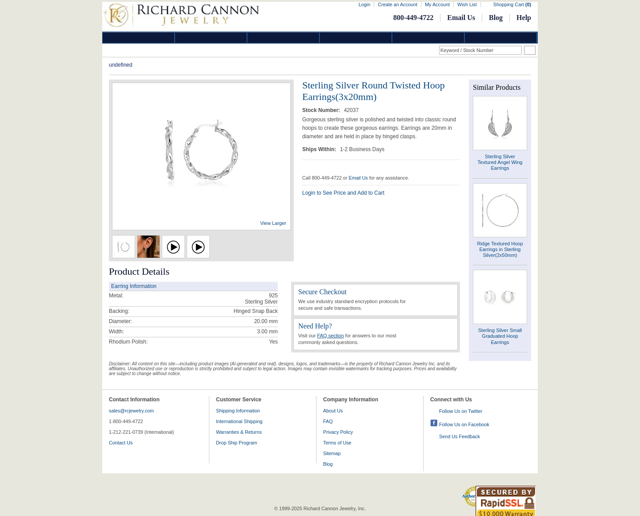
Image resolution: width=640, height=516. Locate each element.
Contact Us (120, 442)
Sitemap (332, 453)
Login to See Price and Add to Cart (343, 193)
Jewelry (356, 37)
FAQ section (330, 335)
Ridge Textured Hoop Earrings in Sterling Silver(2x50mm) (500, 249)
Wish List (467, 4)
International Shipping (239, 421)
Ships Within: (320, 149)
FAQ (328, 421)
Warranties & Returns (239, 432)
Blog (496, 17)
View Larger (273, 223)
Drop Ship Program (236, 442)
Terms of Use (337, 442)
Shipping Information (238, 410)
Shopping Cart (512, 4)
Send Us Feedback (459, 436)
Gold (211, 37)
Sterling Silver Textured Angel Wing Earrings (500, 162)
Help (523, 17)
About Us (333, 410)
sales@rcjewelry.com (131, 410)
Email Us (461, 17)
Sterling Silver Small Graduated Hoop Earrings (500, 336)
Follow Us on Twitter (460, 411)
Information (428, 37)
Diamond (139, 37)
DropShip (501, 37)
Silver (284, 37)
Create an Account (397, 4)
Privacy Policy (338, 432)
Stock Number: (322, 110)
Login (364, 4)
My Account (437, 4)
